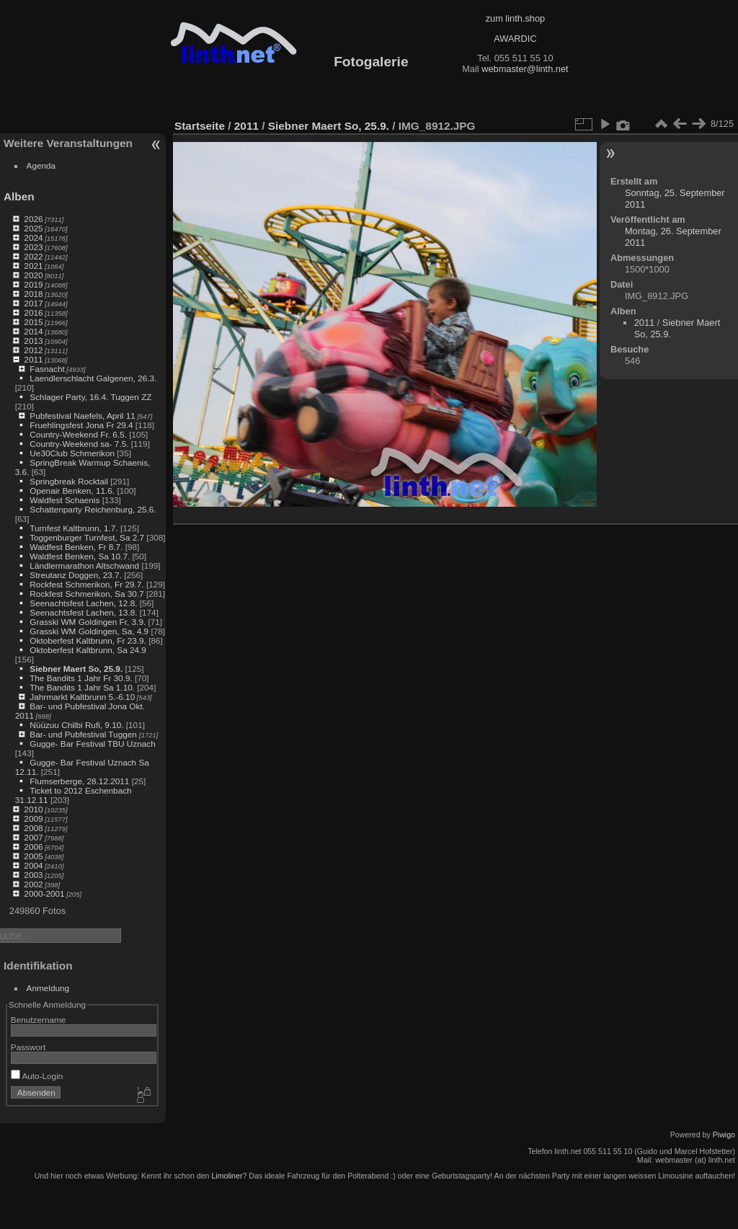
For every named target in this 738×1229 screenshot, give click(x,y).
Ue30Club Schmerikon (72, 453)
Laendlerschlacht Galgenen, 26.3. (93, 378)
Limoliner (226, 1175)
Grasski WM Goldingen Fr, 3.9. (88, 621)
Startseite (199, 126)
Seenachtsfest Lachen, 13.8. (83, 612)
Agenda (41, 165)
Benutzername (38, 1019)
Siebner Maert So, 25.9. (76, 668)
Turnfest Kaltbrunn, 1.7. (74, 528)
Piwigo (724, 1134)
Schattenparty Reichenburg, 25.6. (93, 509)
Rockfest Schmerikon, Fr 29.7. (86, 584)
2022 (33, 256)
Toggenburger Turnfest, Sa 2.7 (87, 537)
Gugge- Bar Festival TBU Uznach (92, 743)
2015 (33, 322)
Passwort (28, 1047)
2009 (33, 818)
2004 (33, 865)
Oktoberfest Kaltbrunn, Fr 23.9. (88, 640)
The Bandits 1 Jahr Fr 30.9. (81, 678)
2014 (33, 331)
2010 (33, 809)
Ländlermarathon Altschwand (84, 565)
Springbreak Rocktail (69, 481)
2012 (33, 350)
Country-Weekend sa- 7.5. (79, 443)
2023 (33, 247)
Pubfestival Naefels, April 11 (82, 415)
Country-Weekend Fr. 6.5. (78, 434)
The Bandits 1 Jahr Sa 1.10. (82, 687)
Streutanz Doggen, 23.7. (76, 575)
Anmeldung (48, 988)
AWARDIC (515, 38)
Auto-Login (37, 1076)
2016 (33, 312)
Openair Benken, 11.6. (72, 490)
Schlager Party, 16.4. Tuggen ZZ (90, 396)
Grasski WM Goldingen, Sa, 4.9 (89, 631)
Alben (19, 196)
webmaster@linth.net (524, 68)
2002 (33, 884)
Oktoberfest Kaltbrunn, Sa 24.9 (88, 650)
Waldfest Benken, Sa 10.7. (80, 556)
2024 (33, 237)
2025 (33, 228)
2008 (33, 828)
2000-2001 (44, 893)
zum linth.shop (516, 18)
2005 (33, 856)
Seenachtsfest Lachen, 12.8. (83, 603)
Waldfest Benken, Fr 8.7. (76, 546)
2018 (33, 293)
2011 (33, 359)
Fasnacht (47, 368)
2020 (33, 275)
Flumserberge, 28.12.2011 (79, 781)
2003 (33, 874)
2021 (33, 265)
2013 (33, 340)
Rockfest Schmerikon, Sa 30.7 (86, 593)
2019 (33, 284)
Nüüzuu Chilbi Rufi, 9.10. (76, 724)
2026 (33, 218)
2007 (33, 837)
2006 (33, 846)
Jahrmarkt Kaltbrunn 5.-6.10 (82, 696)
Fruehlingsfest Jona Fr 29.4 (81, 425)
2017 (33, 303)
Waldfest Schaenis (64, 500)
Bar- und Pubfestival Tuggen (84, 734)
